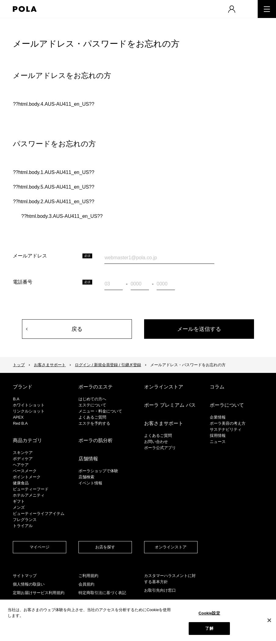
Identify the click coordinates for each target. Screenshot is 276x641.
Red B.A (20, 423)
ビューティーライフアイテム (38, 513)
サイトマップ (25, 575)
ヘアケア (21, 464)
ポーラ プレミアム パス (170, 405)
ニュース (218, 441)
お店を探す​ (105, 547)
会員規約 (86, 584)
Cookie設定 (209, 613)
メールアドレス (30, 255)
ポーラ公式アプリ (160, 447)
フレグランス (25, 519)
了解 (209, 628)
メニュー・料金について (100, 411)
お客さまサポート (50, 365)
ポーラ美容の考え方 (227, 423)
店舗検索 (86, 477)
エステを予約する (94, 423)
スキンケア (23, 452)
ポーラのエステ (95, 386)
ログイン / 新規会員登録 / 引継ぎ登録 (108, 365)
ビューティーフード (31, 489)
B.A (16, 399)
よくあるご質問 (92, 417)
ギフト (19, 501)
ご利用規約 (88, 575)
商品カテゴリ (27, 440)
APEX (18, 417)
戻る (76, 329)
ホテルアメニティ (29, 495)
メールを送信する (199, 329)
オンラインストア (163, 386)
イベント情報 (90, 483)
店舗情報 (88, 458)
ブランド (22, 386)
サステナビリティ (225, 429)
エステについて (92, 405)
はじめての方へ (92, 399)
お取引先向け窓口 (160, 590)
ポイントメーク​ (27, 477)
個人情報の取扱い (29, 584)
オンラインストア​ (171, 547)
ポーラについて (227, 405)
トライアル (23, 525)
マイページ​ (39, 547)
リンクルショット (29, 411)
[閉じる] (269, 620)
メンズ (19, 507)
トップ (19, 365)
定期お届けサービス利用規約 (38, 592)
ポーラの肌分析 (95, 440)
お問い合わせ (156, 441)
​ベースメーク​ (25, 471)
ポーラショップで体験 (98, 471)
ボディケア (23, 458)
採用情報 (218, 435)
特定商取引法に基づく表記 (102, 592)
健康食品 (21, 483)
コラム (217, 386)
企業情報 (218, 417)
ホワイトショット (29, 405)
